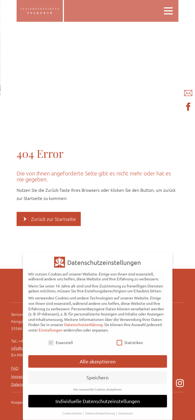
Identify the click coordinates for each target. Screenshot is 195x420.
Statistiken (130, 338)
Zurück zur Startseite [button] (53, 219)
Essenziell (60, 338)
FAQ (14, 368)
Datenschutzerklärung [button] (100, 409)
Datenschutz (21, 384)
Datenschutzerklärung (83, 320)
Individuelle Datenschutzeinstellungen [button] (97, 397)
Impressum (20, 376)
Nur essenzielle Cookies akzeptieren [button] (97, 385)
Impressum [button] (125, 409)
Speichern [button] (97, 373)
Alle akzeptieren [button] (98, 357)
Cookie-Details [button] (72, 409)
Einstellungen (51, 325)
